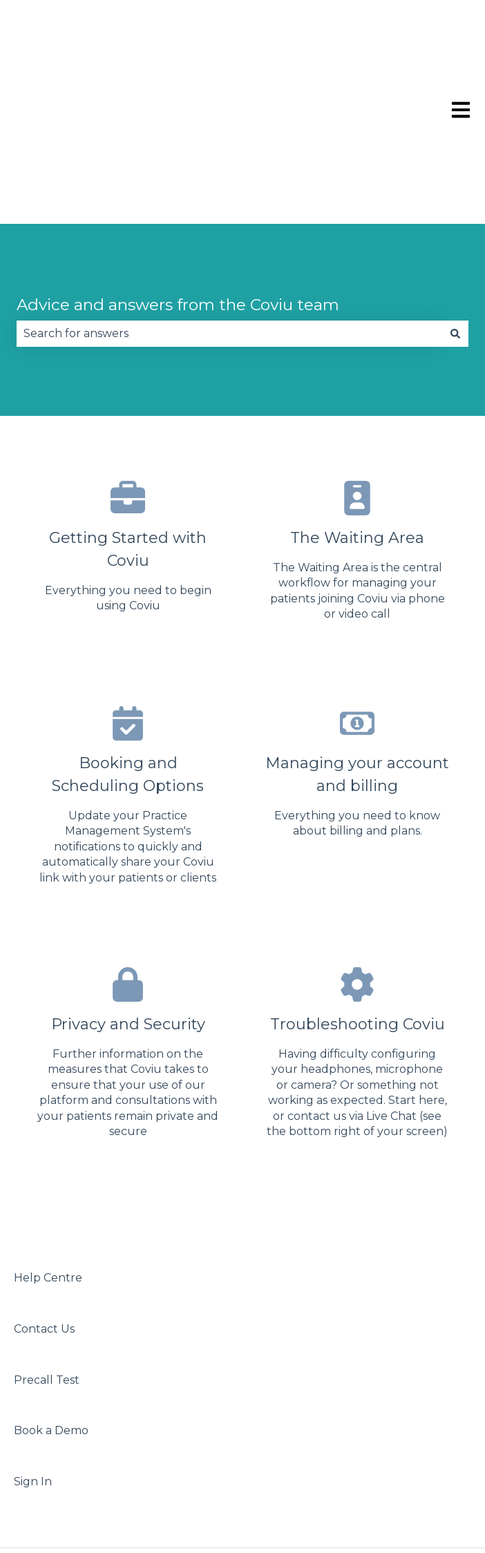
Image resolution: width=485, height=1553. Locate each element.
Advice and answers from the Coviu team (178, 176)
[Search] (455, 205)
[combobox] (229, 205)
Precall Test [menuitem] (46, 1251)
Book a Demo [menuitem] (51, 1301)
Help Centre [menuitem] (48, 1149)
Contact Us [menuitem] (44, 1200)
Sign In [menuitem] (33, 1353)
